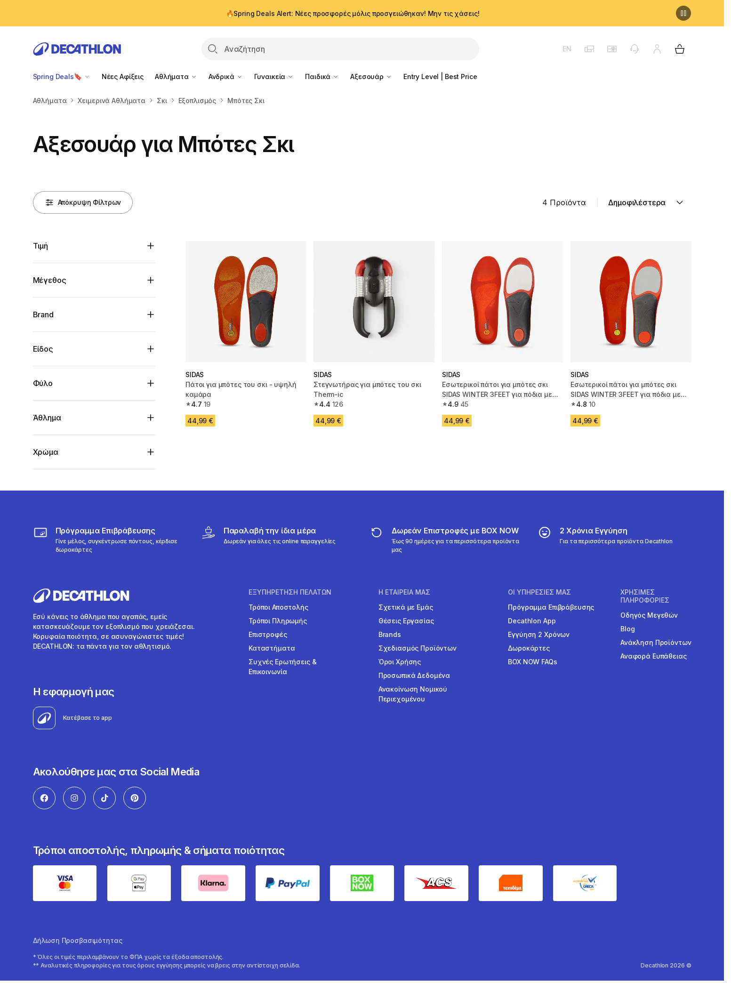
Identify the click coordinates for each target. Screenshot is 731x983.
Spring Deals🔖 (61, 77)
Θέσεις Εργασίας (406, 621)
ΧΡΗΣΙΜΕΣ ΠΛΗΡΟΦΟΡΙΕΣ (644, 596)
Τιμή (40, 245)
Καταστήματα (272, 648)
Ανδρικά (226, 77)
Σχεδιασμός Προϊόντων (417, 648)
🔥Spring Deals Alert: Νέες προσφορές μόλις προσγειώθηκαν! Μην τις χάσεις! (353, 13)
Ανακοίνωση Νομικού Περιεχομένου (412, 694)
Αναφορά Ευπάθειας (653, 656)
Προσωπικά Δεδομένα (414, 675)
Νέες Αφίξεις (123, 77)
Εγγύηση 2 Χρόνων (539, 634)
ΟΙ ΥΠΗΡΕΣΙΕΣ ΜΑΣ (539, 592)
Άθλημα (47, 417)
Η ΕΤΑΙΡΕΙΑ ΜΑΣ (404, 592)
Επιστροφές (268, 634)
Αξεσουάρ (371, 77)
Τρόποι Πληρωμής (278, 621)
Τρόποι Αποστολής (278, 607)
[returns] (446, 539)
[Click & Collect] (268, 539)
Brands (389, 634)
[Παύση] (683, 13)
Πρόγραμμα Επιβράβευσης (551, 607)
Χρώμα (45, 452)
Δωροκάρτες (529, 648)
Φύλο (43, 383)
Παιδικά (322, 77)
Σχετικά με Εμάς (405, 607)
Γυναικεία (274, 77)
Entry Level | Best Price (440, 77)
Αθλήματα (176, 77)
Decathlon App (531, 621)
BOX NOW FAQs (532, 662)
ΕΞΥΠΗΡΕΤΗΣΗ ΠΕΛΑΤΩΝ (290, 592)
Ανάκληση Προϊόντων (655, 642)
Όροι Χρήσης (399, 662)
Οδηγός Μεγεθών (649, 615)
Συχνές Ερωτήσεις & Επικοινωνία (282, 667)
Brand (43, 314)
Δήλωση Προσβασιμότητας (77, 940)
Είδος (43, 349)
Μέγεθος (49, 280)
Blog (627, 629)
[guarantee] (605, 539)
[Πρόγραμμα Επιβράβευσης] (110, 539)
